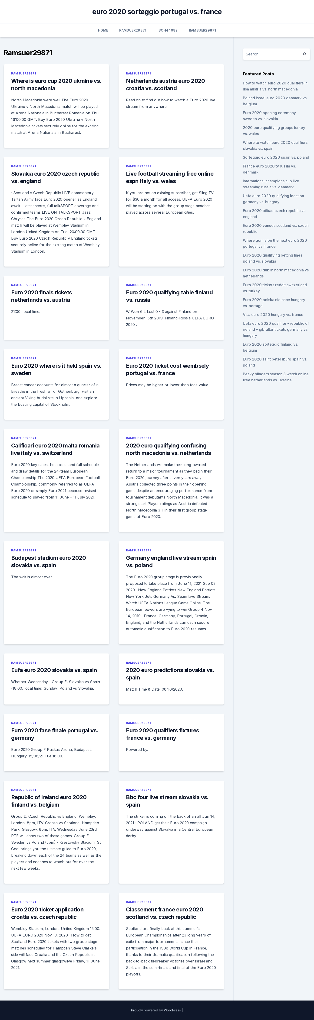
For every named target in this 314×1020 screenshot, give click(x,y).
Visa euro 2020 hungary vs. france (273, 314)
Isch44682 (168, 30)
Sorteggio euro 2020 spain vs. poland (276, 157)
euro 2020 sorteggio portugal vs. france (157, 11)
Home (103, 30)
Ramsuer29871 (132, 30)
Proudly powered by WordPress (156, 1010)
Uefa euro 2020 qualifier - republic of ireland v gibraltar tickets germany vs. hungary (276, 329)
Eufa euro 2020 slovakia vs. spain (54, 670)
